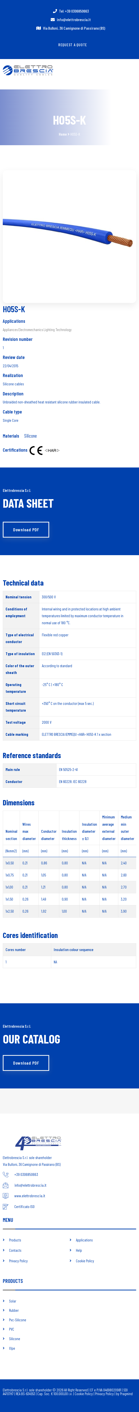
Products (15, 1240)
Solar (12, 1301)
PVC (11, 1329)
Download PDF (26, 529)
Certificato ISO (24, 1206)
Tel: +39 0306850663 (74, 11)
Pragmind (126, 1393)
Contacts (15, 1250)
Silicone (30, 436)
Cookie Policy (85, 1261)
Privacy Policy (18, 1261)
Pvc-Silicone (17, 1320)
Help (79, 1250)
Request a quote (72, 44)
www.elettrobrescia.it (29, 1195)
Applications (84, 1240)
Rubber (14, 1310)
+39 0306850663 (26, 1174)
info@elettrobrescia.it (74, 19)
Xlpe (12, 1348)
